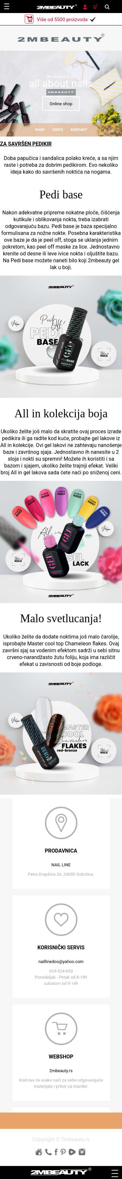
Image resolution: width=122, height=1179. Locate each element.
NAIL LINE (61, 864)
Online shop (60, 103)
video (57, 130)
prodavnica (61, 851)
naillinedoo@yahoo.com (61, 961)
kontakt (79, 130)
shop (40, 130)
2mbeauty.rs (61, 1070)
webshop (61, 1057)
